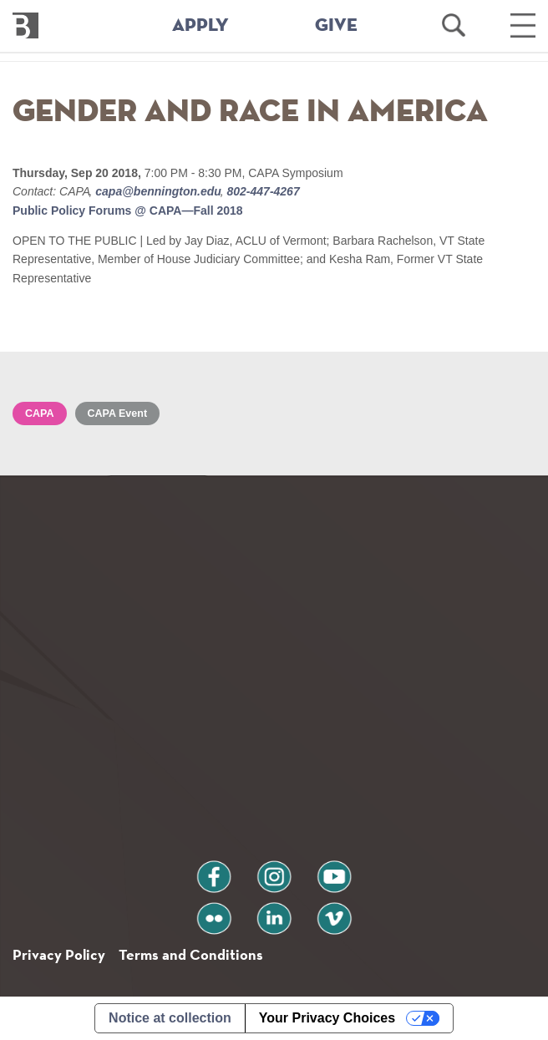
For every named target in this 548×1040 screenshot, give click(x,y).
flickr (214, 911)
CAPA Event (118, 413)
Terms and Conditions (191, 954)
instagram (274, 870)
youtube (334, 870)
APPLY (200, 26)
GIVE (336, 26)
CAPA (39, 413)
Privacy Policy (59, 954)
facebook (213, 870)
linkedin (274, 911)
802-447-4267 (262, 191)
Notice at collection (170, 1018)
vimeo (334, 911)
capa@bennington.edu (158, 191)
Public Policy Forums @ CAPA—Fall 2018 (128, 210)
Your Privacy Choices (327, 1018)
